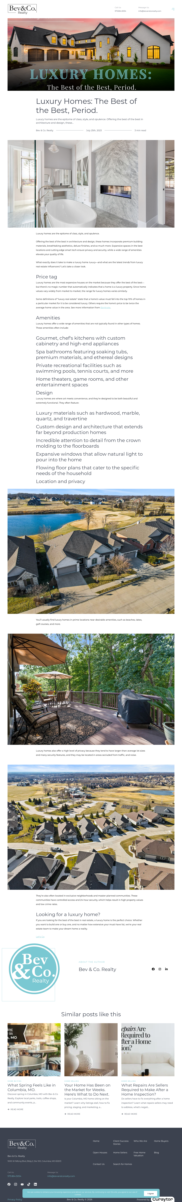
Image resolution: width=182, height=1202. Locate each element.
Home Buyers (161, 1141)
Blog (156, 1152)
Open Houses (100, 1152)
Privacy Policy (15, 1199)
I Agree (150, 1193)
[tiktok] (28, 1184)
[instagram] (15, 1184)
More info (85, 1195)
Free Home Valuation (140, 1154)
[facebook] (9, 1184)
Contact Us (99, 1164)
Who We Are (140, 1141)
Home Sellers (120, 1152)
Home (96, 1141)
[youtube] (22, 1184)
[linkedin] (35, 1184)
